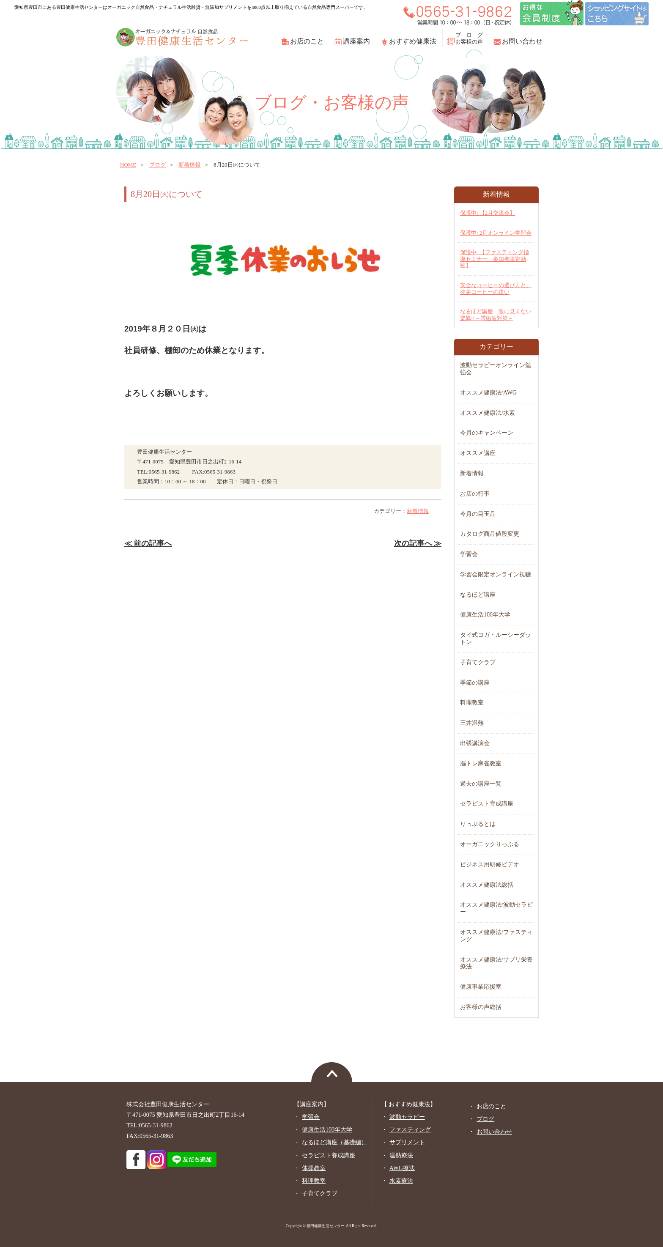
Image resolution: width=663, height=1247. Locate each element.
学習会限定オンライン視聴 (495, 574)
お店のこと (307, 41)
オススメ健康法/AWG (488, 392)
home (128, 165)
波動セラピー (407, 1117)
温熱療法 (401, 1155)
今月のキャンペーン (486, 433)
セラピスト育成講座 (486, 803)
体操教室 (314, 1168)
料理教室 (472, 702)
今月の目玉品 (478, 514)
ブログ (157, 165)
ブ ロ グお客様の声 (469, 38)
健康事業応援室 (480, 987)
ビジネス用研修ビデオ (489, 864)
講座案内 (356, 41)
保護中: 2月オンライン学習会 (495, 233)
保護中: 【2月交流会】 (487, 213)
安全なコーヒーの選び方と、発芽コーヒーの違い (495, 288)
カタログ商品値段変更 (489, 534)
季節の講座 (475, 683)
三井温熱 (472, 723)
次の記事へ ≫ (417, 543)
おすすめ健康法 (412, 41)
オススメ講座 (478, 453)
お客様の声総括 (480, 1007)
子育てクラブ (478, 662)
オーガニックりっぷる (489, 844)
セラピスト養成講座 (328, 1155)
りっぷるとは (478, 824)
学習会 (469, 554)
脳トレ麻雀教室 (480, 763)
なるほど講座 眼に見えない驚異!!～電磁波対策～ (495, 314)
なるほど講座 (478, 595)
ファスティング (410, 1129)
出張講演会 (475, 743)
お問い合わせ (522, 41)
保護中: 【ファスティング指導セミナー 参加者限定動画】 (494, 259)
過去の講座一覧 (480, 784)
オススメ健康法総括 (486, 885)
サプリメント (407, 1142)
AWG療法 (402, 1168)
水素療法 (401, 1181)
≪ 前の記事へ (148, 543)
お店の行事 (475, 494)
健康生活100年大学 (485, 614)
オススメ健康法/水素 (487, 413)
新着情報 (189, 165)
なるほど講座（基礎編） (334, 1142)
